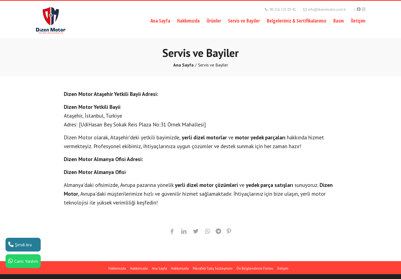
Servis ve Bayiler (244, 20)
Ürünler (214, 20)
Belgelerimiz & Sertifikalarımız (296, 20)
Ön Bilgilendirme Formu (255, 268)
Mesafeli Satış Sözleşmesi (212, 268)
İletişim (358, 20)
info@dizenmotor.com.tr (324, 9)
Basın (338, 20)
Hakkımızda (188, 20)
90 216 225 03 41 (280, 9)
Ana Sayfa (160, 20)
